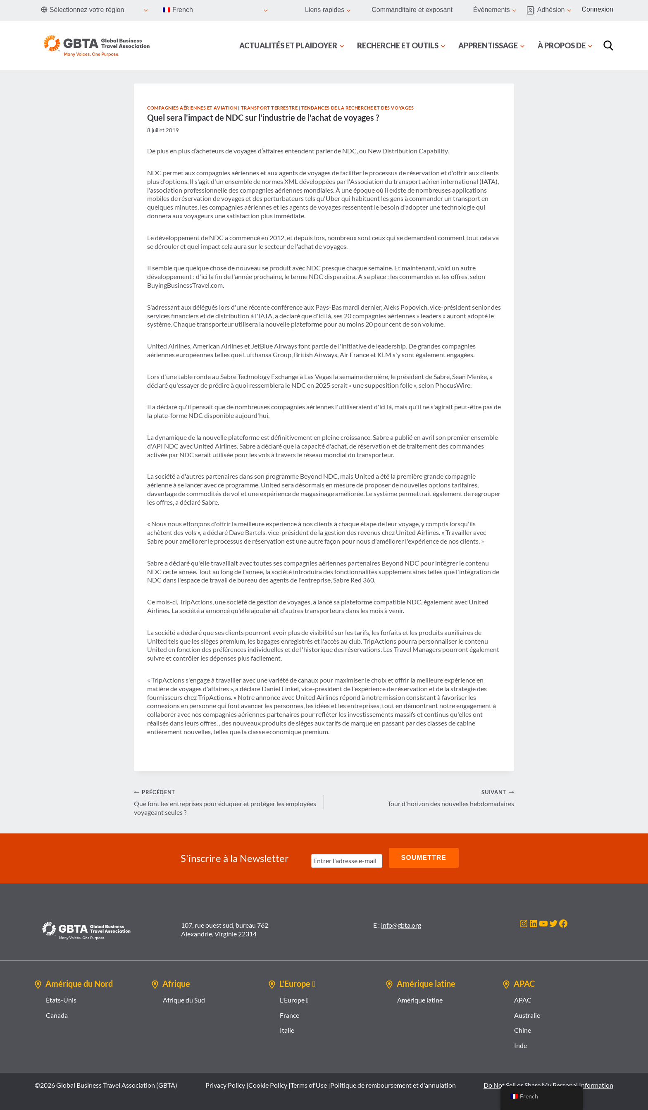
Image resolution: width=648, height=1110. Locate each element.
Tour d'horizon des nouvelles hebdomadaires (422, 797)
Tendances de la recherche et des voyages (357, 107)
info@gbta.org (401, 923)
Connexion (598, 9)
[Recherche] (608, 45)
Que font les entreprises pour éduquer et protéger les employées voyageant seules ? (225, 802)
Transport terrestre (269, 107)
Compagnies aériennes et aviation (192, 107)
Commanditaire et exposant (412, 9)
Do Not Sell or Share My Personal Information (548, 1083)
